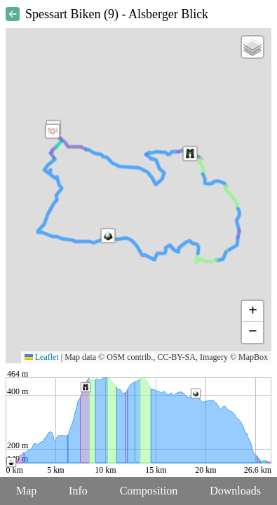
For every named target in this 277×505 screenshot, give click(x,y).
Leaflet (42, 357)
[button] (108, 235)
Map (26, 491)
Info (78, 491)
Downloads (235, 491)
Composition (149, 491)
